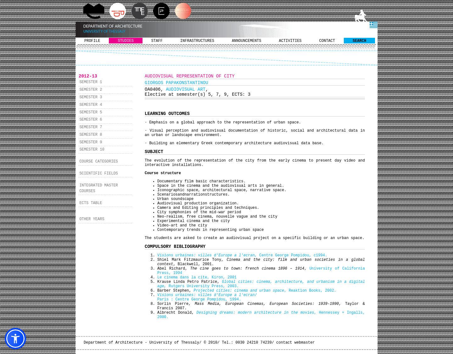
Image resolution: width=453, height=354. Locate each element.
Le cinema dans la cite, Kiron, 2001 (197, 277)
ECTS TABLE (90, 203)
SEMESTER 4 (90, 105)
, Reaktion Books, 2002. (264, 290)
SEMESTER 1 (90, 82)
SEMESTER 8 (90, 135)
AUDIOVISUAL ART (185, 89)
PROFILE (92, 41)
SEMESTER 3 (90, 97)
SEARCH (359, 41)
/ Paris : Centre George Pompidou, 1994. (207, 297)
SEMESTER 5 (90, 112)
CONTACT (327, 41)
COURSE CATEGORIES (98, 161)
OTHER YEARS (91, 219)
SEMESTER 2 (90, 90)
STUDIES (125, 41)
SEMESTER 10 (91, 149)
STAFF (157, 41)
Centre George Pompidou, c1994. (242, 255)
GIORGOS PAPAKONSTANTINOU (176, 82)
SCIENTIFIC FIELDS (98, 173)
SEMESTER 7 (90, 127)
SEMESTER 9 (90, 142)
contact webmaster (295, 342)
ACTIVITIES (290, 41)
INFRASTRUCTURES (197, 41)
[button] (15, 338)
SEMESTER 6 (90, 119)
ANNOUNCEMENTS (246, 41)
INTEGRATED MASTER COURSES (98, 188)
